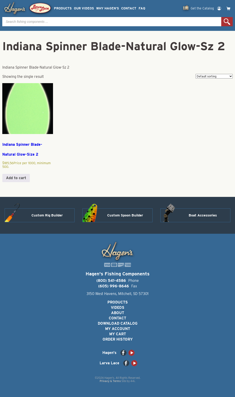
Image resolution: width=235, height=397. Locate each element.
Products (63, 8)
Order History (118, 339)
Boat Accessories (203, 215)
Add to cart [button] (16, 178)
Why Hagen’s (107, 8)
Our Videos (84, 8)
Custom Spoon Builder (125, 215)
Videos (117, 307)
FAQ (142, 8)
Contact (128, 8)
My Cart (117, 334)
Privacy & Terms (110, 381)
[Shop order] (214, 76)
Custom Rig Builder (47, 215)
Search (227, 21)
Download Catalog (117, 323)
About (117, 313)
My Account (117, 329)
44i (132, 381)
